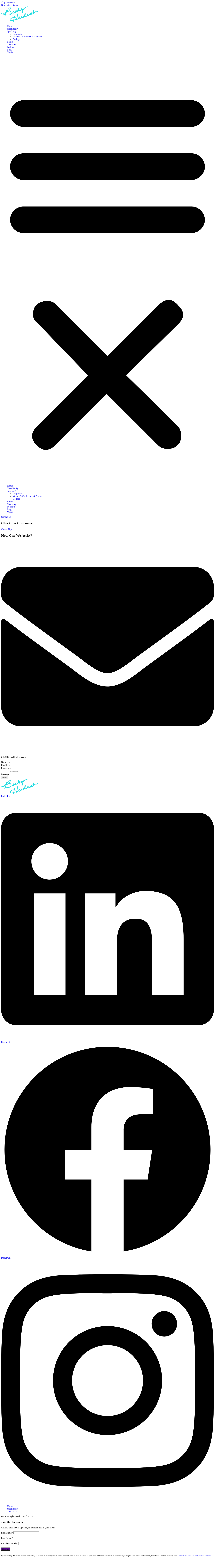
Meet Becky (12, 29)
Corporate (17, 34)
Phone (4, 768)
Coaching (11, 44)
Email (4, 765)
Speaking (11, 31)
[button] (107, 269)
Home (10, 26)
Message (5, 775)
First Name (7, 1533)
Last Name (7, 1539)
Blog (9, 49)
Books (10, 42)
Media (10, 52)
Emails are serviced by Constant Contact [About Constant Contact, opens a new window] (195, 1557)
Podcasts (11, 47)
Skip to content (8, 2)
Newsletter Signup (9, 5)
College (16, 39)
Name (4, 762)
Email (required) (9, 1544)
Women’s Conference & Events (27, 36)
